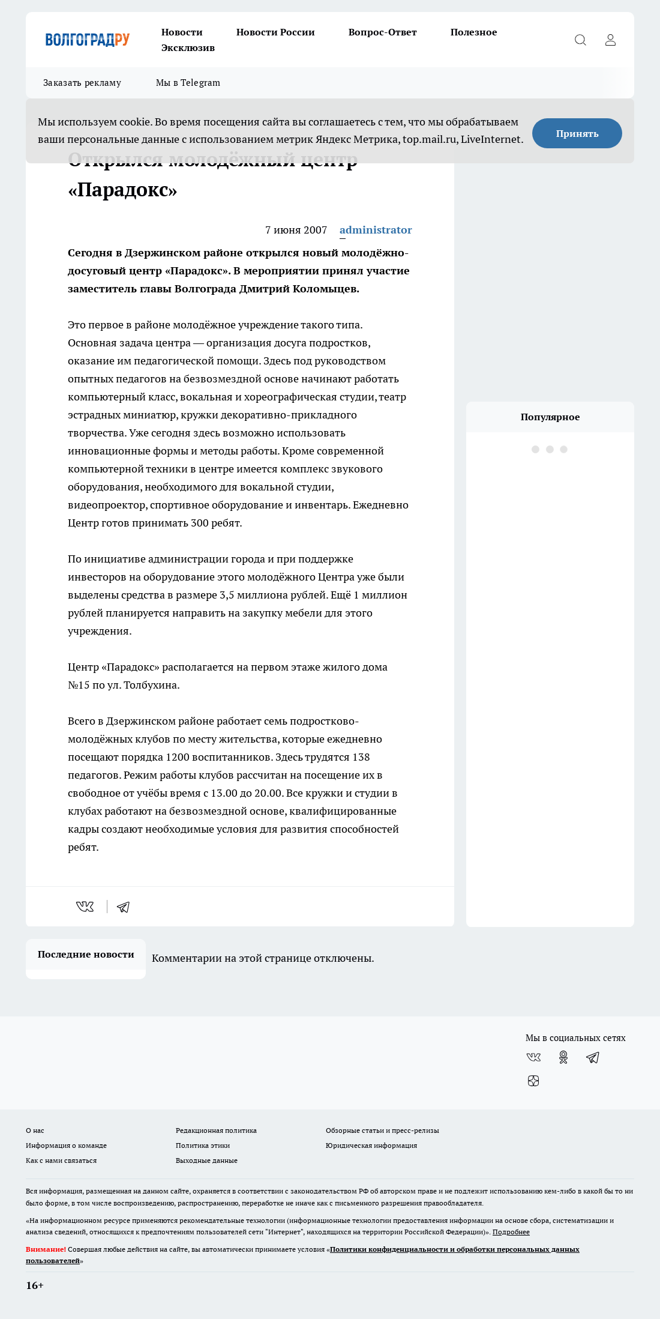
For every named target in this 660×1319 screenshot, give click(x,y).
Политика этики (203, 1145)
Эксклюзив (188, 47)
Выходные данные (207, 1160)
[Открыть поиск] (580, 40)
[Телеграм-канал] (593, 1057)
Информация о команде (66, 1145)
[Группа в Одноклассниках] (563, 1057)
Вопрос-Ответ (383, 32)
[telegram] (127, 906)
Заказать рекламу (82, 82)
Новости (182, 32)
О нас (35, 1130)
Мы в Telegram (188, 82)
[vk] (86, 906)
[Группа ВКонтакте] (533, 1057)
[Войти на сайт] (610, 40)
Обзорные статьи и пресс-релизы (382, 1130)
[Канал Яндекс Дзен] (533, 1081)
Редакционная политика (216, 1130)
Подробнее (511, 1231)
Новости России (275, 32)
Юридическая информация (371, 1145)
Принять (577, 133)
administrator (376, 230)
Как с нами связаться (61, 1160)
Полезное (474, 32)
